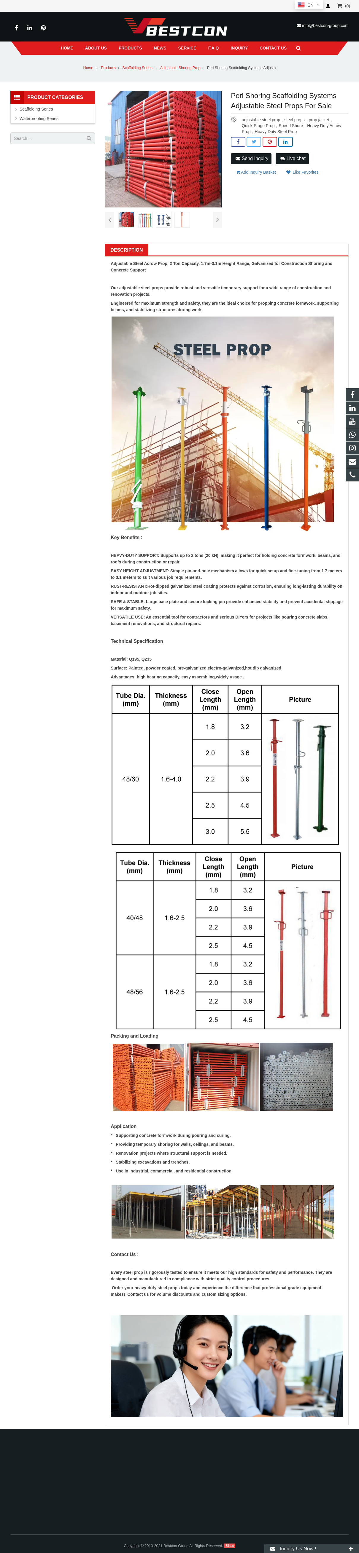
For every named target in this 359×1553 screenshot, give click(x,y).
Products (108, 68)
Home (88, 68)
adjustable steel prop (261, 119)
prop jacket (319, 119)
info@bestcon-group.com (325, 25)
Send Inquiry (252, 158)
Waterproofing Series (39, 118)
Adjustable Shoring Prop (180, 68)
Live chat (292, 158)
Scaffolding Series (137, 68)
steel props (294, 119)
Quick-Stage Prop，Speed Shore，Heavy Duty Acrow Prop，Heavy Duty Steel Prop (291, 126)
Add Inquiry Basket (256, 172)
